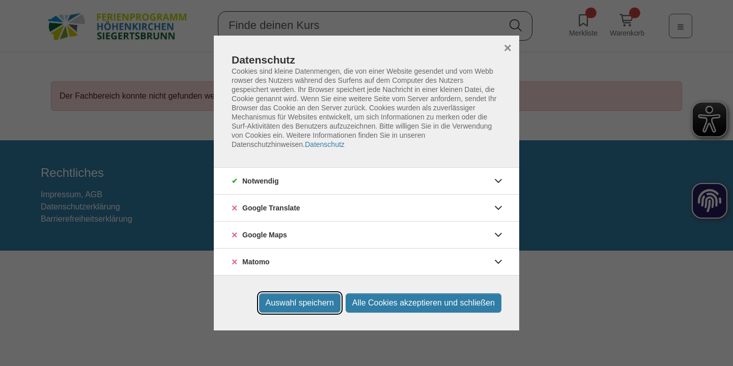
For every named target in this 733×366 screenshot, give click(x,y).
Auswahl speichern (300, 302)
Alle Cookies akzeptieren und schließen (423, 302)
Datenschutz (325, 144)
